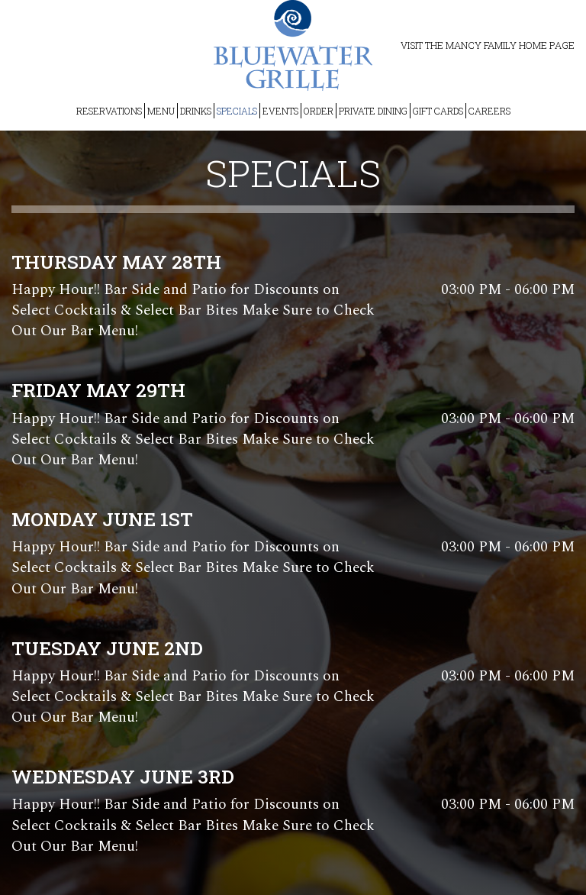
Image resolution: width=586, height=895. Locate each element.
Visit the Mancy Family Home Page (488, 45)
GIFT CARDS (438, 111)
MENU (161, 111)
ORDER (318, 111)
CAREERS (489, 111)
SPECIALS (237, 111)
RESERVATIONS (109, 111)
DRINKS (195, 111)
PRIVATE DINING (373, 111)
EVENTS (280, 111)
